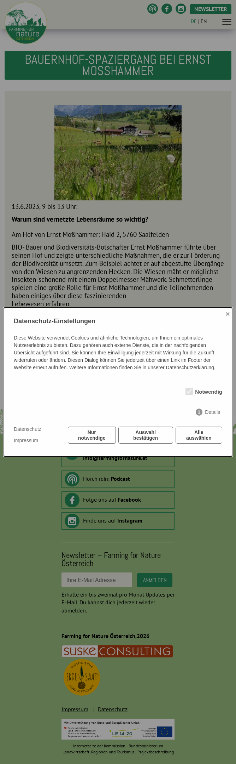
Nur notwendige (92, 435)
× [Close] (227, 314)
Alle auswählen (199, 435)
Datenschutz (27, 429)
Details (212, 412)
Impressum (26, 440)
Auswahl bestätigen (145, 435)
